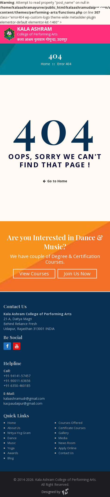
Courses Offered (70, 419)
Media (63, 434)
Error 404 (64, 64)
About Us (13, 424)
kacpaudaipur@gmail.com (23, 399)
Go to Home (55, 181)
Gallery (64, 429)
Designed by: (55, 488)
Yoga (11, 444)
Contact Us (66, 449)
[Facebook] (7, 342)
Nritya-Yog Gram (19, 429)
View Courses (33, 271)
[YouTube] (16, 342)
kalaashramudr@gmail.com (24, 394)
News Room (67, 439)
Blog (10, 454)
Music (11, 439)
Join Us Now (78, 271)
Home (45, 64)
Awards (12, 449)
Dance (12, 434)
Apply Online (68, 444)
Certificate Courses (72, 424)
